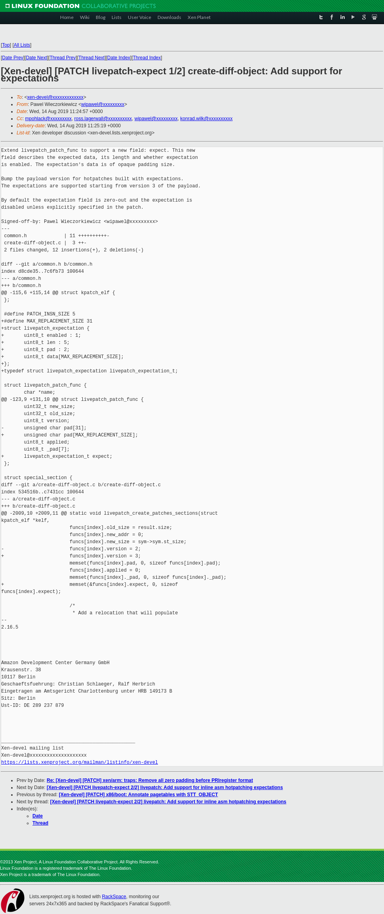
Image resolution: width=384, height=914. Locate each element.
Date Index (118, 57)
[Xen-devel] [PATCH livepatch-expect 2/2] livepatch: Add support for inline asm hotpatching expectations (165, 787)
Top (6, 45)
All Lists (22, 45)
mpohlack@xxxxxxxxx (48, 118)
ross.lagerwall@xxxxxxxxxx (103, 118)
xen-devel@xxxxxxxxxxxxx (55, 97)
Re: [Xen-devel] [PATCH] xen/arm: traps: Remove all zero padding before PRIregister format (150, 780)
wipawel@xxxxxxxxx (102, 104)
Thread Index (147, 57)
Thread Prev (62, 57)
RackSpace (114, 896)
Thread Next (91, 57)
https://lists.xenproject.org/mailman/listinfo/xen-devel (79, 762)
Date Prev (12, 57)
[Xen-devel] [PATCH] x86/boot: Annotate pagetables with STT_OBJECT (138, 794)
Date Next (36, 57)
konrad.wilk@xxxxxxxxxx (206, 118)
